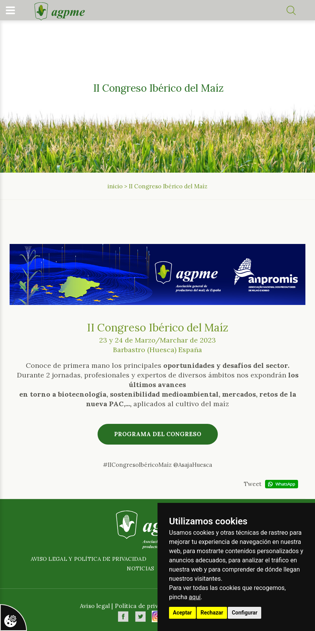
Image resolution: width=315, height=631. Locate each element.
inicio (115, 186)
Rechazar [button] (212, 613)
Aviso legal (95, 606)
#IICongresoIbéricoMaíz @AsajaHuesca (157, 464)
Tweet (253, 484)
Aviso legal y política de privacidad (88, 558)
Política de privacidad (146, 606)
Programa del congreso (157, 434)
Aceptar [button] (182, 613)
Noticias (140, 568)
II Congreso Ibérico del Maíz (168, 186)
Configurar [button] (244, 613)
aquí (195, 597)
